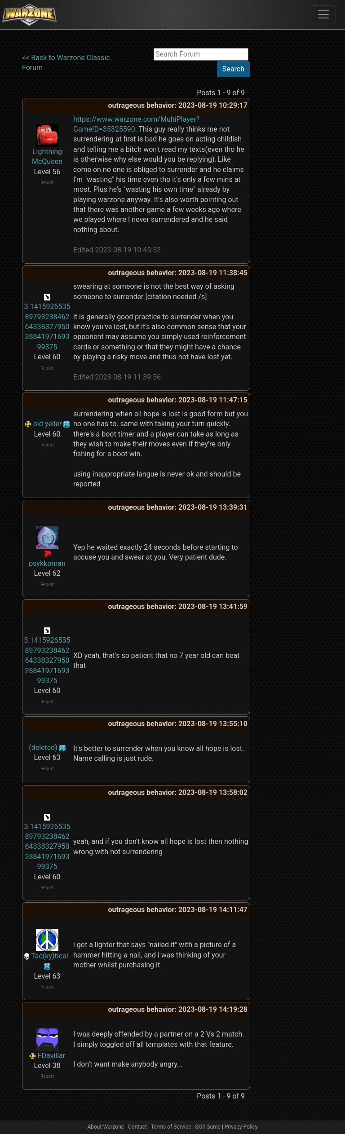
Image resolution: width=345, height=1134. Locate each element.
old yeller (47, 423)
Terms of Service (171, 1127)
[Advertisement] (287, 183)
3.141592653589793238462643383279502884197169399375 (47, 326)
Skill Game (208, 1127)
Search (233, 69)
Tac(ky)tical (49, 956)
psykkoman (47, 563)
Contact (137, 1127)
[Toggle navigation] (323, 14)
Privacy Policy (241, 1127)
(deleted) (43, 747)
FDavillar (51, 1055)
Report (47, 182)
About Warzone (105, 1127)
